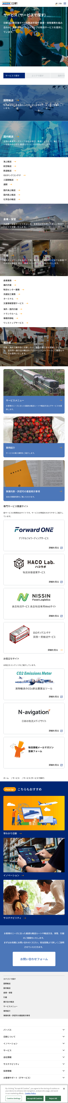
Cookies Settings (13, 1098)
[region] (34, 1094)
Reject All (53, 1098)
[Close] (64, 1088)
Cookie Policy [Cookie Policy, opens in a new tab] (30, 1093)
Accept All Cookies (34, 1098)
